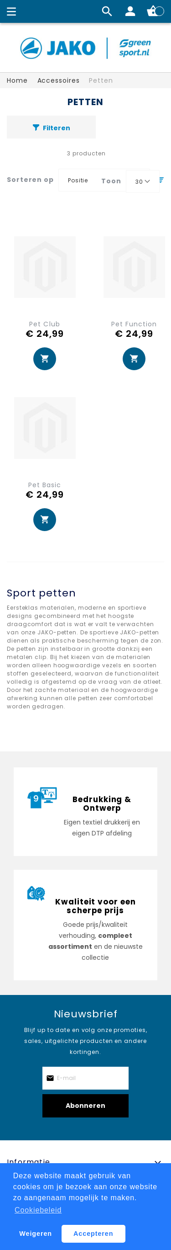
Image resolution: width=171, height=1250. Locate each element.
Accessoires (58, 80)
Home (17, 80)
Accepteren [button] (93, 1233)
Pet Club (44, 324)
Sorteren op (30, 179)
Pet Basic (44, 485)
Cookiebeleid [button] (38, 1210)
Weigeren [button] (35, 1233)
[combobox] (143, 181)
